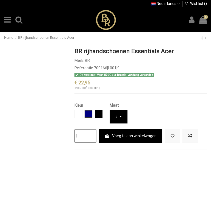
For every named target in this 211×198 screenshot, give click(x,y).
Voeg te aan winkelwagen (130, 136)
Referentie (83, 68)
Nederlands (165, 3)
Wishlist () (196, 3)
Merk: (79, 60)
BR (87, 60)
